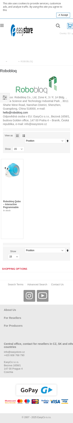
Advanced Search (37, 284)
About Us (10, 309)
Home (3, 61)
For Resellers (12, 317)
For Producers (13, 325)
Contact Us (57, 284)
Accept (64, 15)
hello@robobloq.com (15, 112)
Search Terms (15, 284)
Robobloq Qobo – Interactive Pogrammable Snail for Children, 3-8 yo (12, 207)
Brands (12, 61)
